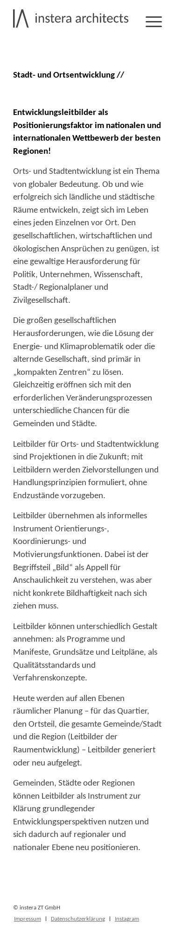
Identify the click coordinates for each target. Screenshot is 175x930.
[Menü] (149, 20)
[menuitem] (27, 918)
